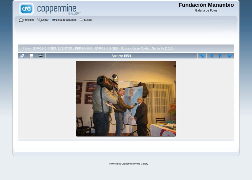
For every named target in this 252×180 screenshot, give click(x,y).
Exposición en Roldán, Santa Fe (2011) (147, 48)
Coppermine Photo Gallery (135, 163)
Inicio (26, 48)
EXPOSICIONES (106, 48)
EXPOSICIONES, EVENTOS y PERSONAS (62, 48)
